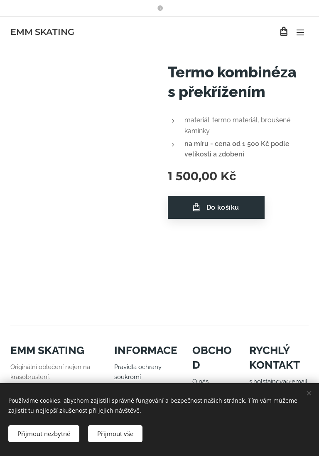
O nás (200, 381)
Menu (300, 32)
